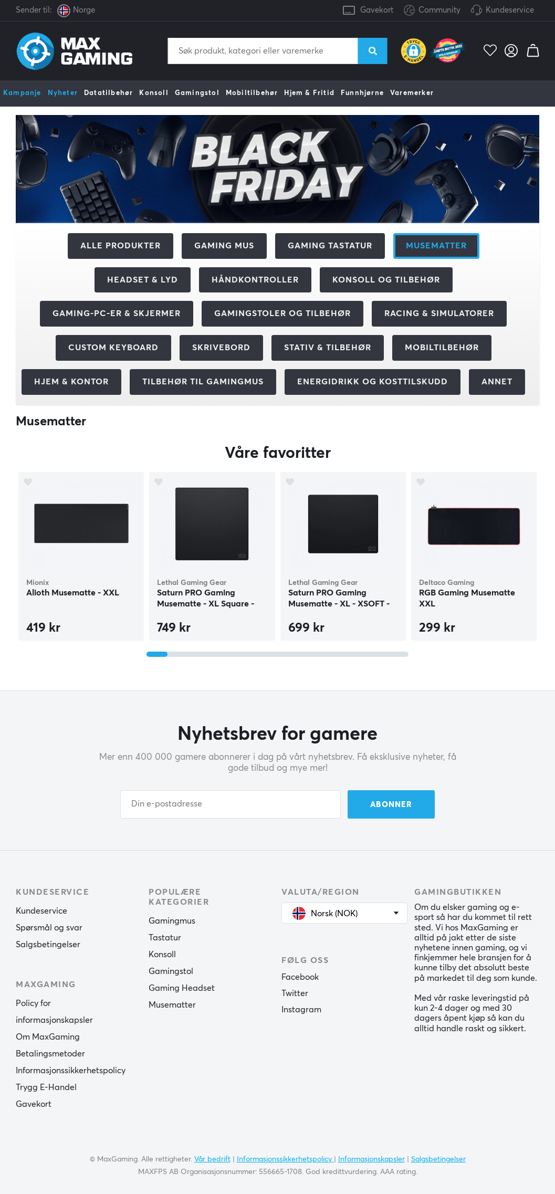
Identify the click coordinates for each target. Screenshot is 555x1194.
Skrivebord (221, 347)
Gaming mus (224, 246)
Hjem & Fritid (309, 93)
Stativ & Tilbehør (327, 347)
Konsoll (153, 93)
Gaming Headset (182, 988)
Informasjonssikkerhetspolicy (70, 1070)
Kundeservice (510, 10)
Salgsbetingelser (48, 944)
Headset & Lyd (142, 280)
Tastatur (165, 938)
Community (432, 11)
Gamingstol (197, 93)
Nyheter (63, 93)
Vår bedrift (212, 1158)
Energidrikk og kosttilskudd (372, 382)
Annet (496, 382)
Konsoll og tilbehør (386, 280)
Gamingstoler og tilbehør (282, 313)
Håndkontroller (255, 280)
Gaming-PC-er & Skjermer (117, 313)
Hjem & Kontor (71, 382)
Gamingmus (172, 921)
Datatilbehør (108, 93)
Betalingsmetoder (50, 1054)
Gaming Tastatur (330, 246)
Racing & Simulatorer (439, 313)
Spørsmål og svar (49, 928)
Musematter (172, 1005)
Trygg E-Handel (46, 1087)
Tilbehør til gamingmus (203, 382)
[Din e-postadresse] (230, 804)
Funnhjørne (362, 93)
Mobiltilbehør (252, 93)
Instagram (301, 1010)
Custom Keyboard (113, 347)
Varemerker (412, 93)
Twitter (294, 993)
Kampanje (22, 93)
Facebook (300, 977)
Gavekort (376, 10)
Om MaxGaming (48, 1037)
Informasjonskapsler (371, 1158)
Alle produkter (120, 246)
